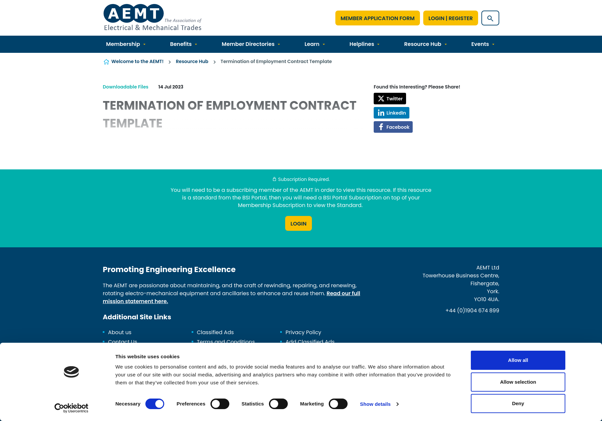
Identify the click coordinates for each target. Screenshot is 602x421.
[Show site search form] (490, 18)
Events (480, 44)
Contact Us (122, 342)
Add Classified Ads (310, 342)
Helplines (362, 44)
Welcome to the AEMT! (137, 61)
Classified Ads (215, 332)
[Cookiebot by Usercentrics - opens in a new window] (71, 408)
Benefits (181, 44)
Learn (312, 44)
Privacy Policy (303, 332)
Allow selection (518, 382)
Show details (375, 404)
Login (298, 224)
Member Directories (248, 44)
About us (120, 332)
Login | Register (451, 18)
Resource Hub (422, 44)
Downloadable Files (125, 87)
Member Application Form (378, 18)
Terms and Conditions (226, 342)
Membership (123, 44)
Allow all (518, 360)
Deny (518, 403)
